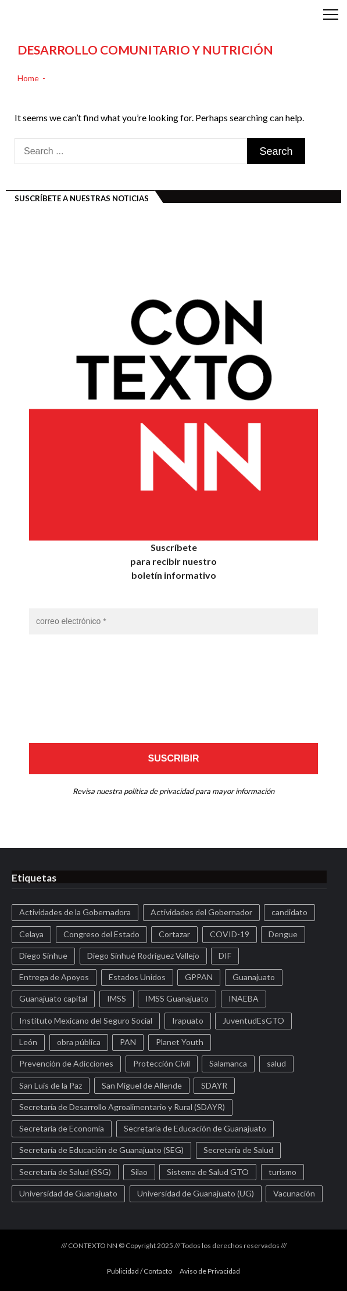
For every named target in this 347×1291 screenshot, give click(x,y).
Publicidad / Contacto (139, 1271)
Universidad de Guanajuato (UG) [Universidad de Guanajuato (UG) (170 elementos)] (195, 1193)
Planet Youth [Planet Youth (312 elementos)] (179, 1042)
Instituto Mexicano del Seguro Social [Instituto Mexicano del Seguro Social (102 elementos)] (85, 1020)
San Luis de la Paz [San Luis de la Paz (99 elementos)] (50, 1085)
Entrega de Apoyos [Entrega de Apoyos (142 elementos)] (54, 977)
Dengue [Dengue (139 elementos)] (283, 934)
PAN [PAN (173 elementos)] (128, 1042)
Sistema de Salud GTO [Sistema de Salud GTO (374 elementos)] (208, 1172)
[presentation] (76, 688)
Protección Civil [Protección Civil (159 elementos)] (161, 1063)
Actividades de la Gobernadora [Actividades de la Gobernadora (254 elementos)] (75, 912)
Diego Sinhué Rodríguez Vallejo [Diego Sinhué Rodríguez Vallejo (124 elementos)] (143, 955)
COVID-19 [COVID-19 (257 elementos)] (229, 934)
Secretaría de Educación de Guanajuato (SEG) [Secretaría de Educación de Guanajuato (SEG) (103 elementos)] (101, 1150)
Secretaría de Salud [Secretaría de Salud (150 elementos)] (238, 1150)
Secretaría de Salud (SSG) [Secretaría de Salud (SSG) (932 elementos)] (65, 1172)
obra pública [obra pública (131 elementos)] (79, 1042)
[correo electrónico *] (173, 621)
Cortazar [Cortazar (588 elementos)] (174, 934)
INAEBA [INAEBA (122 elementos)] (243, 998)
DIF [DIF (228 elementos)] (225, 955)
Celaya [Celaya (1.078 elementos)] (31, 934)
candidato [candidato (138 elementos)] (289, 912)
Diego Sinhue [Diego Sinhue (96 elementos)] (43, 955)
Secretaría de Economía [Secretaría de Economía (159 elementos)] (61, 1128)
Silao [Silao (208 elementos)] (139, 1172)
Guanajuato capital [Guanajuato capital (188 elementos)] (53, 998)
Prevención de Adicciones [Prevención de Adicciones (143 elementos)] (66, 1063)
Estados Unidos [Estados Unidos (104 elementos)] (137, 977)
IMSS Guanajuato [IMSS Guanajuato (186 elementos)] (177, 998)
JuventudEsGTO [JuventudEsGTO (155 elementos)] (253, 1020)
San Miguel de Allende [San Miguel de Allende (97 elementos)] (142, 1085)
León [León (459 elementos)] (28, 1042)
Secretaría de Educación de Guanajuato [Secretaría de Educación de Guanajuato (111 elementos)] (195, 1128)
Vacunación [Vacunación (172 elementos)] (294, 1193)
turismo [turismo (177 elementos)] (282, 1172)
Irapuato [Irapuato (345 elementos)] (187, 1020)
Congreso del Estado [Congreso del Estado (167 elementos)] (101, 934)
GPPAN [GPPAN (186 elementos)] (199, 977)
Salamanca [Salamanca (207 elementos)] (228, 1063)
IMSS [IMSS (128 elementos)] (116, 998)
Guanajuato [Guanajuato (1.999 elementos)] (253, 977)
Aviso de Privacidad (210, 1271)
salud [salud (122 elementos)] (276, 1063)
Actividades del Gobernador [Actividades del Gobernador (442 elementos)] (201, 912)
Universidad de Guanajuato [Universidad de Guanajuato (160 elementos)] (68, 1193)
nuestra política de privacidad (145, 791)
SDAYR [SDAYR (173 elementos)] (214, 1085)
